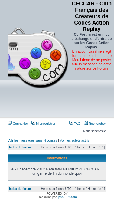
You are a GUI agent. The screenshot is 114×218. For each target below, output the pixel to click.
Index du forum (20, 147)
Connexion (18, 123)
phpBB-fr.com (67, 197)
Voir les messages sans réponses (32, 140)
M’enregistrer (43, 123)
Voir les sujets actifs (74, 140)
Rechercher (95, 123)
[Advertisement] (91, 96)
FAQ (74, 123)
